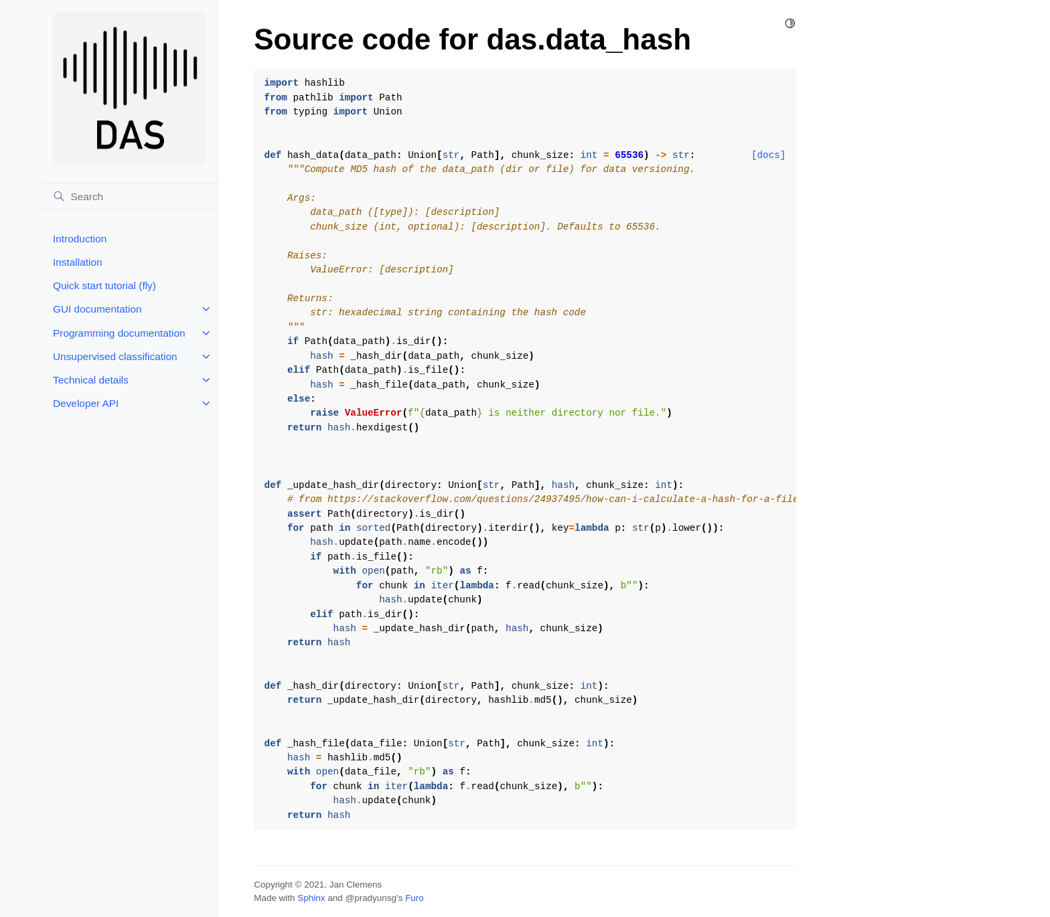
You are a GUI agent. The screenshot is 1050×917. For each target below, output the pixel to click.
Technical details (91, 380)
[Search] (129, 196)
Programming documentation (119, 333)
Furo (414, 898)
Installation (77, 262)
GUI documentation (97, 309)
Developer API (86, 403)
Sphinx (311, 898)
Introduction (79, 238)
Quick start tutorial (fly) (104, 285)
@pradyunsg (370, 898)
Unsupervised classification (115, 356)
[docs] (768, 155)
